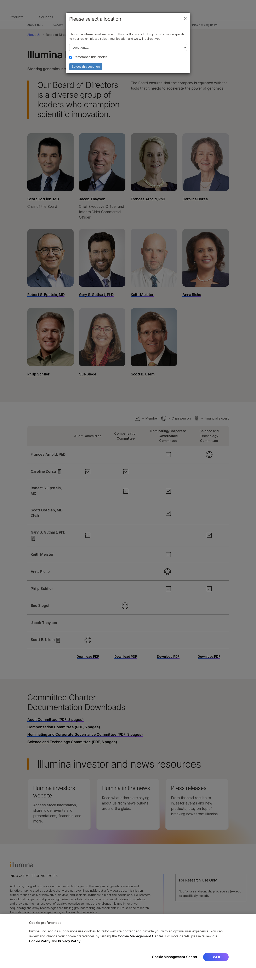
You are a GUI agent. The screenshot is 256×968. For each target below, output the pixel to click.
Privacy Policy (69, 944)
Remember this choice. (88, 57)
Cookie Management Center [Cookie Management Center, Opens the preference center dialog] (175, 959)
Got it (215, 959)
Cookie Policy (40, 944)
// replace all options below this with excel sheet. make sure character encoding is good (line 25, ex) (128, 47)
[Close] (185, 18)
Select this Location (86, 66)
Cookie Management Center (140, 939)
